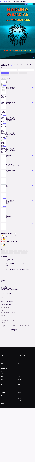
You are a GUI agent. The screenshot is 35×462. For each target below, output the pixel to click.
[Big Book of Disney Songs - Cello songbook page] (3, 243)
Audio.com (2, 393)
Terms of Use (2, 366)
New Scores (19, 379)
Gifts (1, 358)
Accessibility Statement (4, 368)
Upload (29, 1)
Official (4, 85)
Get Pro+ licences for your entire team (23, 393)
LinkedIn (2, 382)
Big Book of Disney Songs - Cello (11, 241)
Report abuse (19, 352)
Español (2, 401)
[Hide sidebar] (15, 233)
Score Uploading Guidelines (21, 355)
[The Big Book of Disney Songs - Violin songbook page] (3, 237)
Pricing (2, 373)
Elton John (3, 281)
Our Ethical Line (20, 350)
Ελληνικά (2, 403)
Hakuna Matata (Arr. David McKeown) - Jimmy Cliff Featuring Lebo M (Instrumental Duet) (18, 257)
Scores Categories (20, 382)
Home (2, 325)
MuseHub (2, 395)
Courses (19, 384)
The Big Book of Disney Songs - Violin (12, 235)
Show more (3, 275)
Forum (18, 366)
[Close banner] (33, 4)
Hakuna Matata (3, 280)
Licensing (2, 363)
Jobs (1, 352)
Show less (3, 322)
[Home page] (4, 1)
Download (19, 363)
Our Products (2, 355)
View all (33, 230)
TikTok (2, 384)
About (2, 350)
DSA (1, 371)
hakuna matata (10, 325)
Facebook (2, 379)
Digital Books (19, 387)
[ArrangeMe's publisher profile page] (9, 61)
